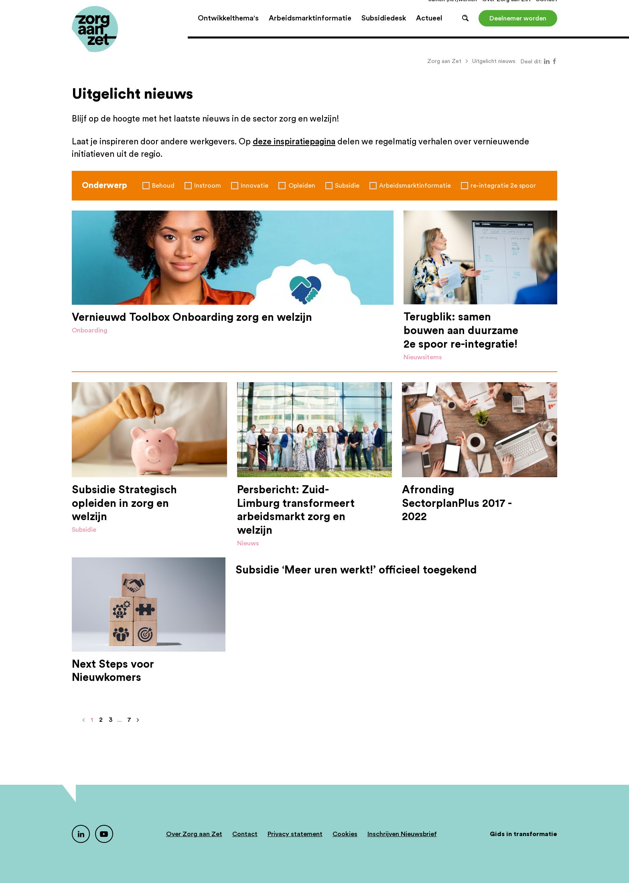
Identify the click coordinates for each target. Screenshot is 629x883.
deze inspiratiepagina (294, 142)
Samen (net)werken (452, 9)
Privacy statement (295, 834)
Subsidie (347, 185)
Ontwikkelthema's (228, 28)
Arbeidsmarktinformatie (310, 28)
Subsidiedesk (383, 28)
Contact (546, 9)
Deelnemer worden (517, 28)
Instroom (207, 185)
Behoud (163, 185)
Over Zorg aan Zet (506, 9)
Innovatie (254, 185)
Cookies (345, 834)
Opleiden (301, 185)
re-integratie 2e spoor (503, 185)
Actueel (429, 28)
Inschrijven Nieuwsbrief (402, 834)
